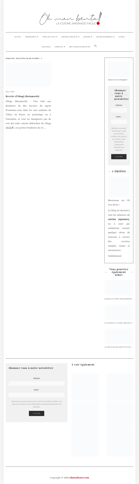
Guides (122, 37)
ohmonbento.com (79, 478)
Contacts (60, 47)
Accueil (17, 37)
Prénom (119, 105)
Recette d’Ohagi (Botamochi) (22, 96)
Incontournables (105, 37)
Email (119, 117)
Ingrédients (31, 37)
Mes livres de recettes (79, 47)
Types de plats (49, 37)
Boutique (46, 47)
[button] (95, 46)
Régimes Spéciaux (70, 37)
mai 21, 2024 (10, 91)
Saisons (87, 37)
